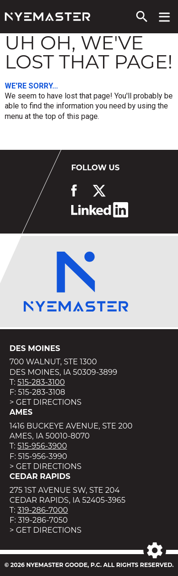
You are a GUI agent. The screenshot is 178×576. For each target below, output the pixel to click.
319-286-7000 (43, 510)
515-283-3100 (41, 382)
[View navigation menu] (164, 16)
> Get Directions (45, 402)
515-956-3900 (42, 445)
